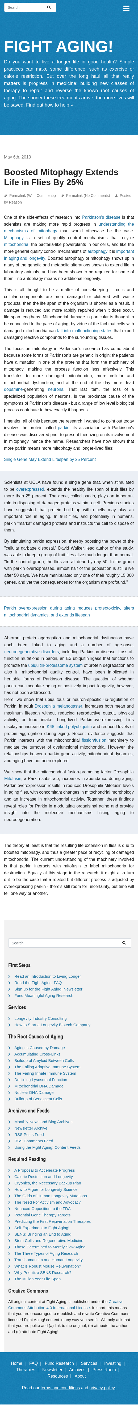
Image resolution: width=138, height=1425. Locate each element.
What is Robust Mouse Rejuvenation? (47, 1266)
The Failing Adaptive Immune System (47, 1067)
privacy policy (102, 1388)
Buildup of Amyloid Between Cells (44, 1060)
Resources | (61, 1376)
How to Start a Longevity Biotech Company (52, 1024)
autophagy (97, 251)
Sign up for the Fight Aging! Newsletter (48, 989)
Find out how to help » (49, 105)
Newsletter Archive (30, 1128)
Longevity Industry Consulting (40, 1018)
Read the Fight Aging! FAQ (38, 982)
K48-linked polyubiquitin (69, 726)
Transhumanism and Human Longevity (48, 1259)
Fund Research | (62, 1363)
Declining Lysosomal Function (40, 1079)
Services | (92, 1363)
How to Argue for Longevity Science (46, 1189)
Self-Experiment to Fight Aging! (41, 1227)
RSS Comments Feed (33, 1141)
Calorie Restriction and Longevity (43, 1176)
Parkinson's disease (101, 217)
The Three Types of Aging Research (46, 1253)
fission (88, 740)
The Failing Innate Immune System (45, 1073)
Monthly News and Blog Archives (43, 1121)
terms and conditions (60, 1388)
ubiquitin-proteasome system (55, 665)
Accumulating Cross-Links (37, 1054)
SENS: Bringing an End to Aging (42, 1234)
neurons (55, 389)
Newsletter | (55, 1369)
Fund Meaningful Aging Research (43, 995)
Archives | (80, 1369)
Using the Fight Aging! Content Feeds (47, 1147)
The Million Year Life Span (37, 1279)
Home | (19, 1363)
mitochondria (16, 244)
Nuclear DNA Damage (34, 1092)
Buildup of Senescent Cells (38, 1099)
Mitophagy (14, 238)
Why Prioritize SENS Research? (42, 1272)
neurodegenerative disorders (31, 651)
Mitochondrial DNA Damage (39, 1086)
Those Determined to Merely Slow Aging (50, 1247)
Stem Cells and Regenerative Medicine (48, 1240)
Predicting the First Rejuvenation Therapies (52, 1221)
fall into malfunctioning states (84, 330)
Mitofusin (12, 778)
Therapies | (28, 1369)
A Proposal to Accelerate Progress (44, 1170)
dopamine (13, 389)
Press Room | (107, 1369)
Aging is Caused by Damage (39, 1047)
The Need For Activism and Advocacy (47, 1202)
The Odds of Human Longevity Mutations (50, 1195)
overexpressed (30, 489)
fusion (100, 740)
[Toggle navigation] (126, 7)
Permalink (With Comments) (32, 195)
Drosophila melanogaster (58, 706)
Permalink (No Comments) (88, 195)
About (83, 1376)
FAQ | (36, 1363)
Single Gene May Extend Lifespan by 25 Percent (50, 459)
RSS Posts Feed (29, 1134)
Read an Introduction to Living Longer (47, 976)
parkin (64, 427)
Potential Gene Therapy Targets (42, 1215)
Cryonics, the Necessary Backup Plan (47, 1183)
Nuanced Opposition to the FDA (42, 1208)
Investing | (115, 1363)
